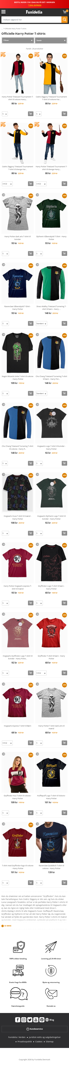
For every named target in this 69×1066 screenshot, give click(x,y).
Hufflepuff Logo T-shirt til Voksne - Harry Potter (51, 797)
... (2, 29)
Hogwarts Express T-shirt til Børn (17, 726)
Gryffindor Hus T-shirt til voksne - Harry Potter (17, 797)
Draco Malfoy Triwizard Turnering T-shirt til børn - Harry (51, 307)
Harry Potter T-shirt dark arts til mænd (51, 727)
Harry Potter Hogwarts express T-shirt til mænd (18, 587)
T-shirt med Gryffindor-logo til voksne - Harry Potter (17, 867)
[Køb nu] (30, 113)
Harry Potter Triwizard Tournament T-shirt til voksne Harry (17, 98)
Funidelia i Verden (16, 1037)
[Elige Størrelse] (5, 113)
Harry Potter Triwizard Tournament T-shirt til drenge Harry (51, 168)
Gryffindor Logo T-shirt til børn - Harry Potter (51, 587)
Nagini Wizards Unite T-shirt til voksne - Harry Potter (17, 377)
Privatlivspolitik (25, 1041)
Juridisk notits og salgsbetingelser (45, 1037)
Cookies (38, 1041)
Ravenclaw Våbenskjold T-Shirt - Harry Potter (17, 307)
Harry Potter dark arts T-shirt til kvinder (17, 238)
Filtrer (6, 40)
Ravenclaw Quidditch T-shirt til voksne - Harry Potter (51, 867)
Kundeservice (34, 1029)
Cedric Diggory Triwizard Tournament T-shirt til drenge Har (17, 168)
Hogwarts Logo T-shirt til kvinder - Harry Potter (51, 447)
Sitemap (50, 1041)
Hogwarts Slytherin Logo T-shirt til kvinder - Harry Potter (51, 517)
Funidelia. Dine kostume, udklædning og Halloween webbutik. (34, 12)
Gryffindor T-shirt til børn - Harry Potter (51, 657)
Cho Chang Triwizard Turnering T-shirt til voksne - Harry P (17, 447)
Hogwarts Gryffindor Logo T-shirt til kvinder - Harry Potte (17, 657)
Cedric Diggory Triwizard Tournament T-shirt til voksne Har (51, 98)
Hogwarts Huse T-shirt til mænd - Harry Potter (17, 517)
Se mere (7, 926)
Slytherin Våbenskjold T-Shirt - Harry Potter (51, 238)
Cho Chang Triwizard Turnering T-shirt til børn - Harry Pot (51, 377)
